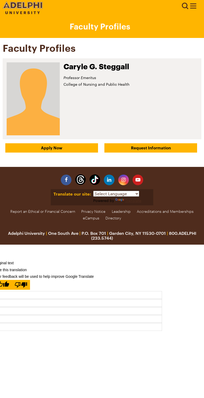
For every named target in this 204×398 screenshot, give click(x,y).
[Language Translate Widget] (116, 194)
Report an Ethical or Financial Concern (42, 211)
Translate (128, 200)
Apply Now (51, 147)
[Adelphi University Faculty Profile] (193, 6)
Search (185, 6)
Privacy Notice (93, 211)
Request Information (151, 147)
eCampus (91, 218)
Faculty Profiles (100, 26)
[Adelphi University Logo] (22, 12)
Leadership (121, 211)
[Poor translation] (21, 285)
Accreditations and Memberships (165, 211)
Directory (113, 218)
